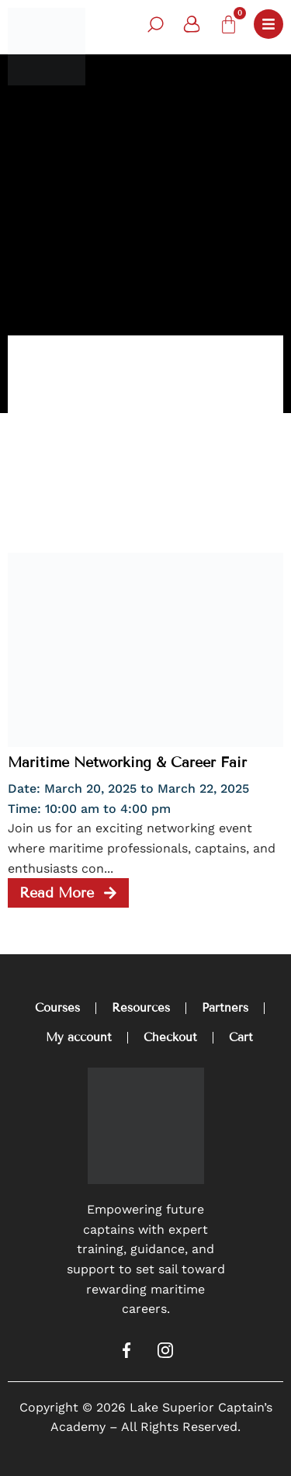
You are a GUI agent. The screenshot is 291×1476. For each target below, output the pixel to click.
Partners (225, 1008)
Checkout (170, 1037)
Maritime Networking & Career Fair (127, 762)
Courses (57, 1008)
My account (79, 1037)
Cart (241, 1037)
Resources (141, 1008)
